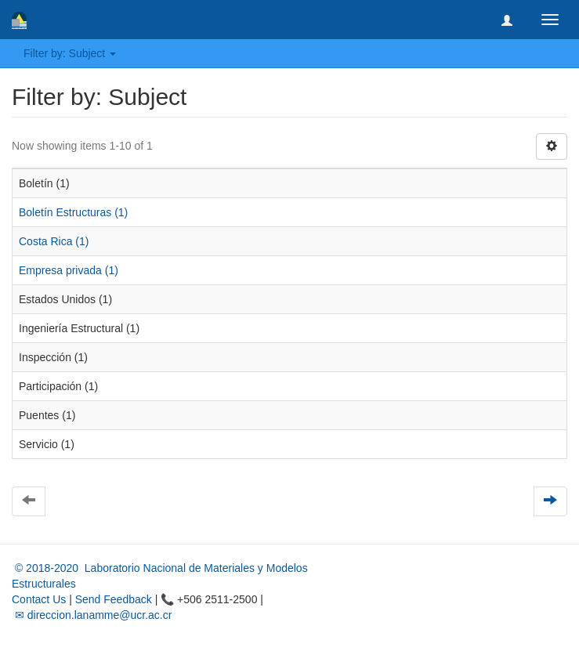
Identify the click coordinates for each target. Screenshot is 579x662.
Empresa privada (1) (68, 270)
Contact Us (39, 599)
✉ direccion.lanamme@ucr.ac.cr (92, 615)
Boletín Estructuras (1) (73, 212)
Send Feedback (113, 599)
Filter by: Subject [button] (70, 53)
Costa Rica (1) (54, 241)
